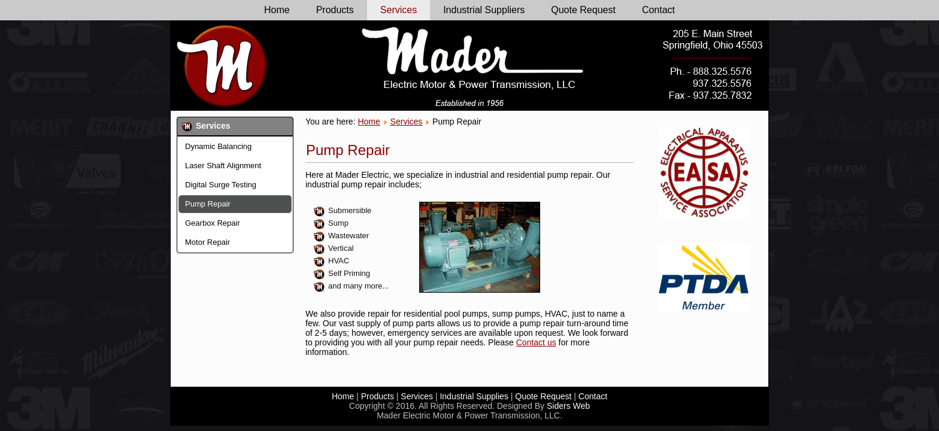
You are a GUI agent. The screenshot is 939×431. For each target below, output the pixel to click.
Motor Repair (207, 242)
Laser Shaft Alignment (223, 165)
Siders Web (568, 406)
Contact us (536, 342)
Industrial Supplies (474, 396)
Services (398, 10)
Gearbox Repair (212, 222)
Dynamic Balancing (218, 146)
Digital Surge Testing (220, 184)
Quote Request (583, 10)
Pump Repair (208, 203)
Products (335, 10)
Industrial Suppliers (484, 10)
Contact (658, 10)
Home (277, 10)
